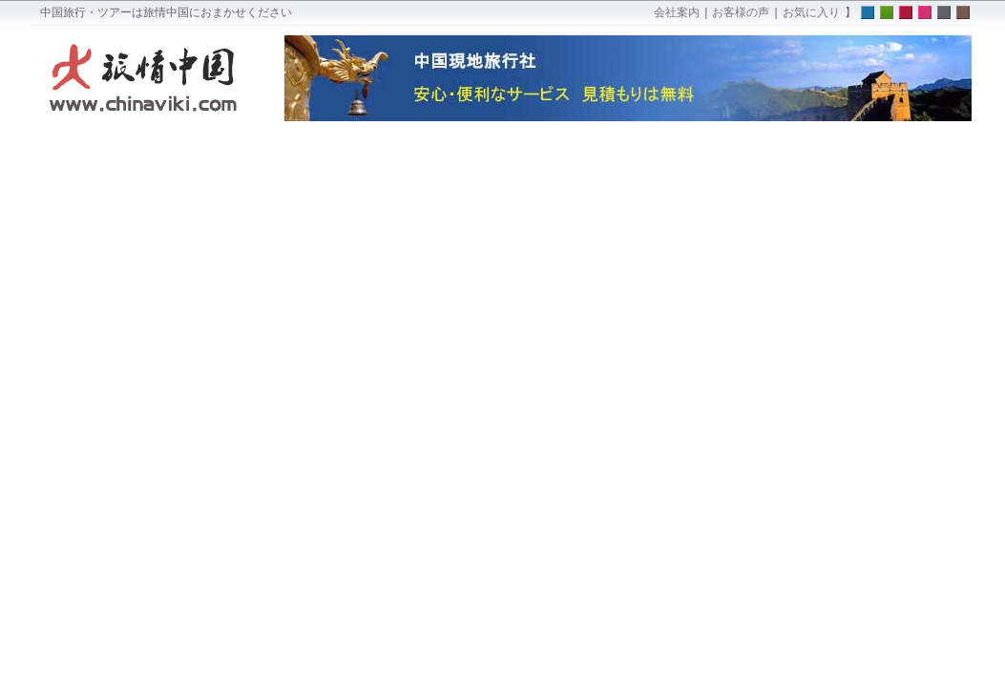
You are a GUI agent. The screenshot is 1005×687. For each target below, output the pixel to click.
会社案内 (677, 12)
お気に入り (811, 12)
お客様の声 (740, 12)
